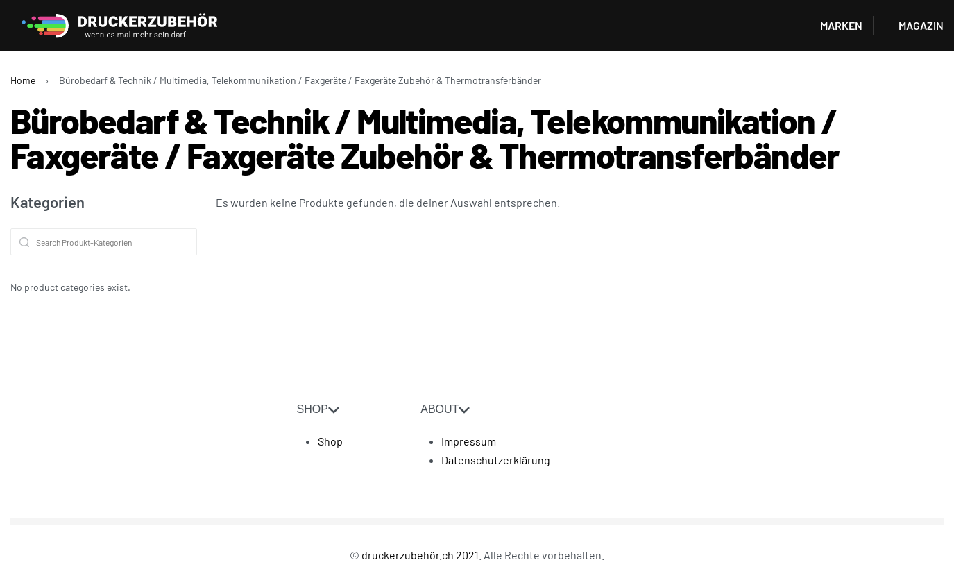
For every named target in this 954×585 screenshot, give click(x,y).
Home (22, 80)
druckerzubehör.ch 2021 (420, 554)
